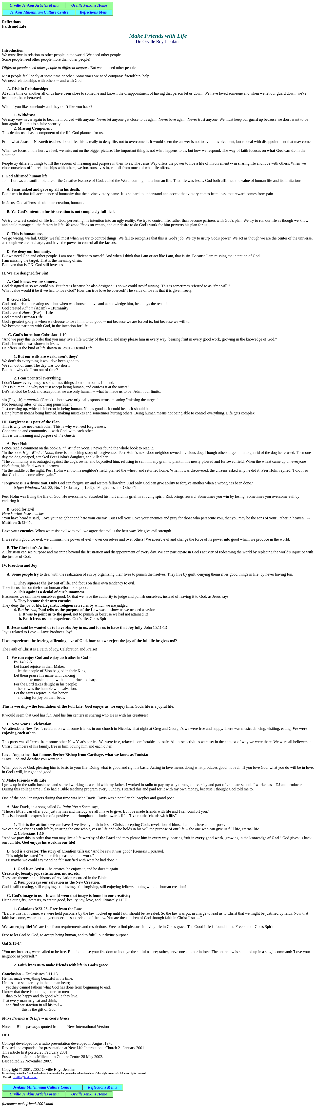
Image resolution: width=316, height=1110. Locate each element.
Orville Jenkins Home (89, 5)
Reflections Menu (94, 12)
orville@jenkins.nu (25, 1077)
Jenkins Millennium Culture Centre (39, 12)
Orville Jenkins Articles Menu (34, 5)
